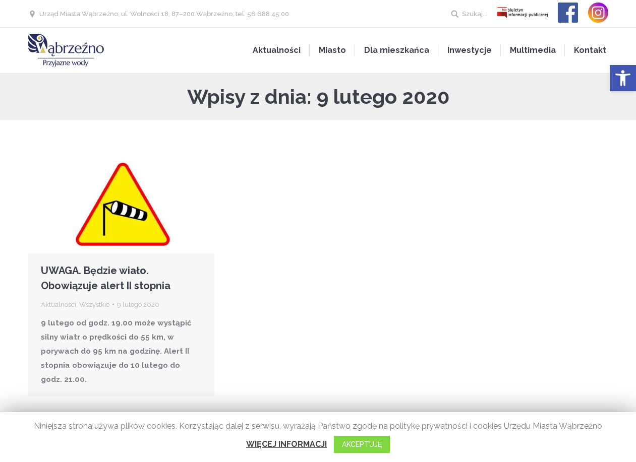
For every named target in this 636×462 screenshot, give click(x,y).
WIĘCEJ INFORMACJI (286, 444)
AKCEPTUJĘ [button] (362, 444)
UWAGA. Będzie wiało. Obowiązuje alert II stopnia (105, 278)
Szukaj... (474, 14)
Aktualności (58, 304)
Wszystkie (94, 304)
